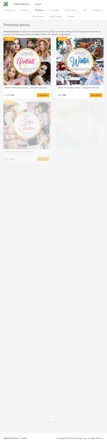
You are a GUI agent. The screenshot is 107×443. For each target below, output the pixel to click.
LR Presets (25, 10)
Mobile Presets (71, 10)
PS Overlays (54, 10)
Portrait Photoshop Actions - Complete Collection (26, 87)
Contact (38, 4)
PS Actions (39, 10)
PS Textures (97, 10)
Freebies (71, 16)
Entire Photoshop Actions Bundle (19, 151)
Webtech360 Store (21, 4)
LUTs (85, 10)
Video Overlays (55, 16)
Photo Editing (38, 16)
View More (43, 95)
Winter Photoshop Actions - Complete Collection (79, 87)
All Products (10, 10)
